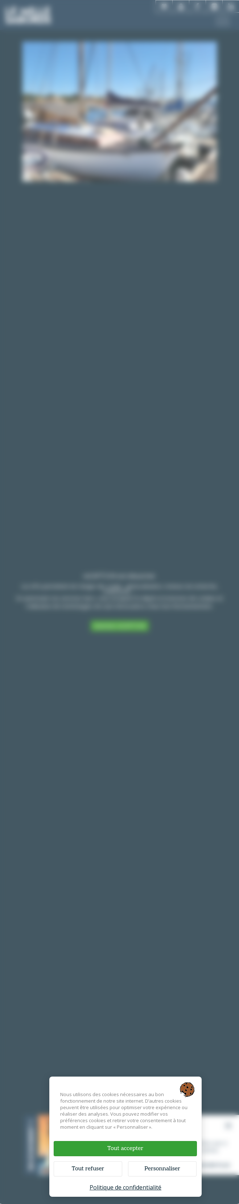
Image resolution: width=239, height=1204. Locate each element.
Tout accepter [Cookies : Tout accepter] (125, 1148)
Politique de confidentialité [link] (125, 1187)
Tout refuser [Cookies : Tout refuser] (88, 1168)
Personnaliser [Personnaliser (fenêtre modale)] (162, 1168)
